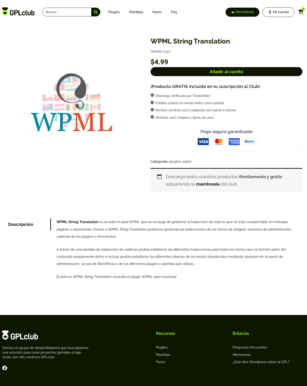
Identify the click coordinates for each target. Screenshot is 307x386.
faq (174, 12)
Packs (157, 12)
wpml (186, 161)
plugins (175, 161)
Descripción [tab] (20, 224)
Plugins (114, 12)
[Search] (95, 12)
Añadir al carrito (226, 71)
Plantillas (136, 12)
